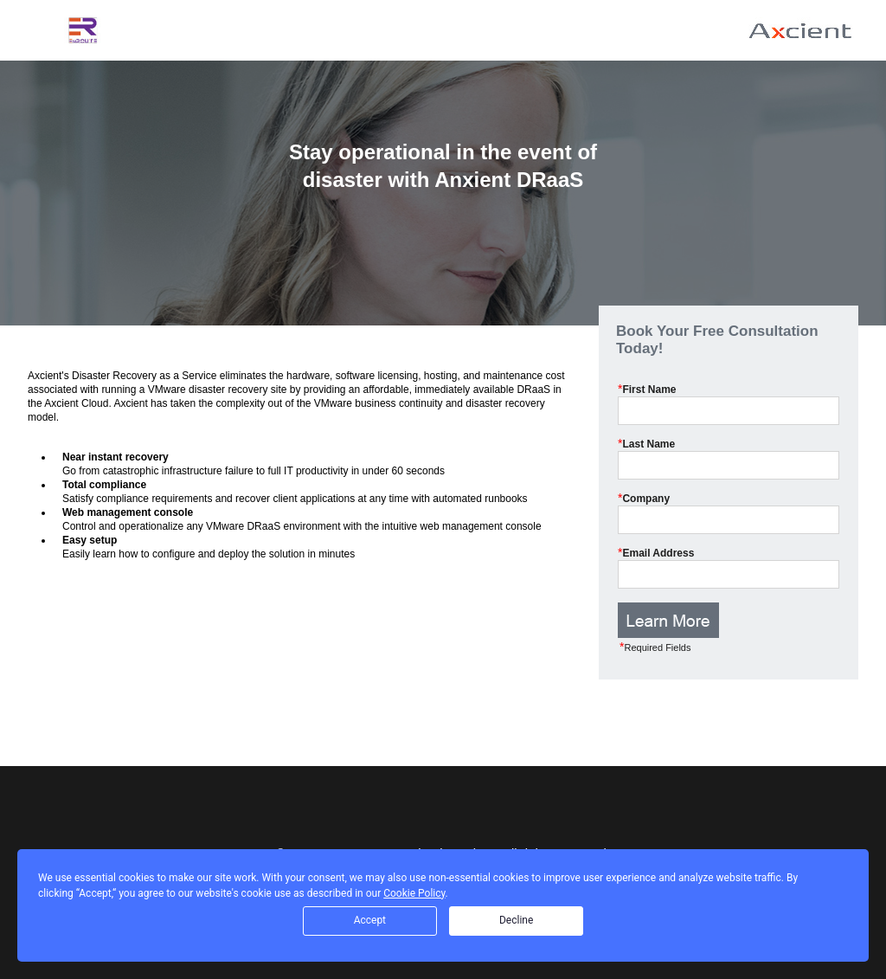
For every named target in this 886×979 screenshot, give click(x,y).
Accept (370, 920)
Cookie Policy (414, 893)
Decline (516, 920)
